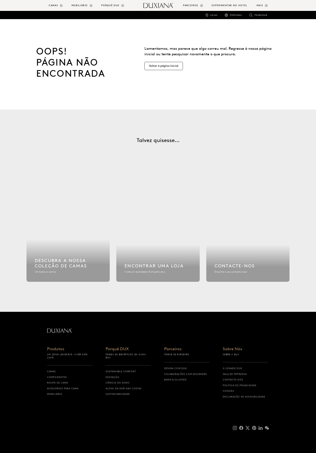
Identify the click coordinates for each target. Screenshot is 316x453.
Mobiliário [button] (80, 5)
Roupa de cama (57, 382)
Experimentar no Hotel (229, 5)
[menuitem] (58, 5)
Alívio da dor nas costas (124, 388)
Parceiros (173, 349)
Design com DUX (175, 368)
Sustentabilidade (118, 394)
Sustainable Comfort (121, 371)
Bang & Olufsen (175, 379)
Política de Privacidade (239, 385)
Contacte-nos (233, 379)
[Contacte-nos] (248, 233)
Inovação (112, 377)
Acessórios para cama (62, 388)
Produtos (55, 349)
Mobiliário (54, 394)
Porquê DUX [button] (110, 5)
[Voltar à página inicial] (158, 5)
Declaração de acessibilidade (244, 396)
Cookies (228, 390)
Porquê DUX (117, 349)
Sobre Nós (232, 349)
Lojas (213, 15)
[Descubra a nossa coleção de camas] (68, 233)
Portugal (236, 15)
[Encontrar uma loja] (158, 233)
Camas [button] (53, 5)
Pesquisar (261, 15)
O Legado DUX (232, 368)
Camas (51, 371)
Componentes (57, 377)
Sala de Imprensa (235, 374)
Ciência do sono (118, 382)
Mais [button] (260, 5)
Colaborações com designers (185, 374)
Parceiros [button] (190, 5)
